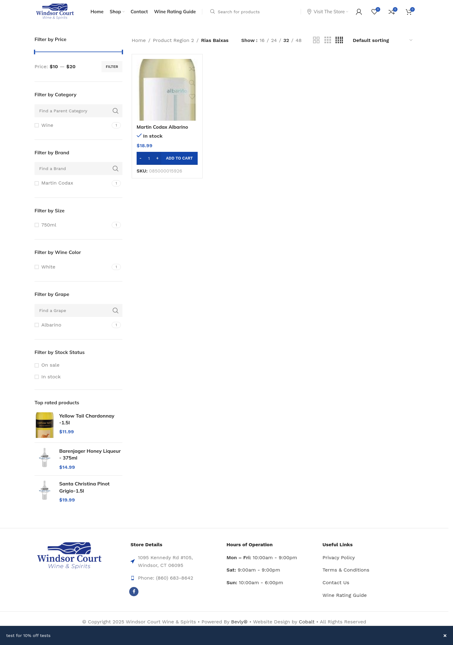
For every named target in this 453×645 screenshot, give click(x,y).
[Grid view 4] (339, 44)
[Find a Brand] (78, 173)
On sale (50, 369)
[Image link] (69, 560)
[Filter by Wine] (72, 130)
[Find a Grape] (78, 314)
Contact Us (336, 587)
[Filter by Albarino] (72, 329)
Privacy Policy (339, 562)
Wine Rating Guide (345, 599)
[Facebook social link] (133, 596)
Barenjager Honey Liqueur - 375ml (90, 458)
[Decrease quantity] (140, 162)
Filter (112, 71)
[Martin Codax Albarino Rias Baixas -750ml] (167, 94)
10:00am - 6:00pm (255, 587)
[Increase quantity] (157, 162)
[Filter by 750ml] (72, 229)
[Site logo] (55, 13)
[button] (167, 162)
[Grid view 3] (327, 44)
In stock (51, 381)
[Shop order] (383, 44)
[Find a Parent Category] (78, 115)
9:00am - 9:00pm (253, 574)
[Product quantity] (149, 162)
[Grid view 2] (316, 44)
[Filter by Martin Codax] (72, 188)
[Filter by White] (72, 271)
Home (139, 45)
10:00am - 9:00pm (262, 562)
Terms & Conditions (346, 574)
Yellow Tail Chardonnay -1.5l (86, 423)
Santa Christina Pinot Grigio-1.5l (84, 491)
